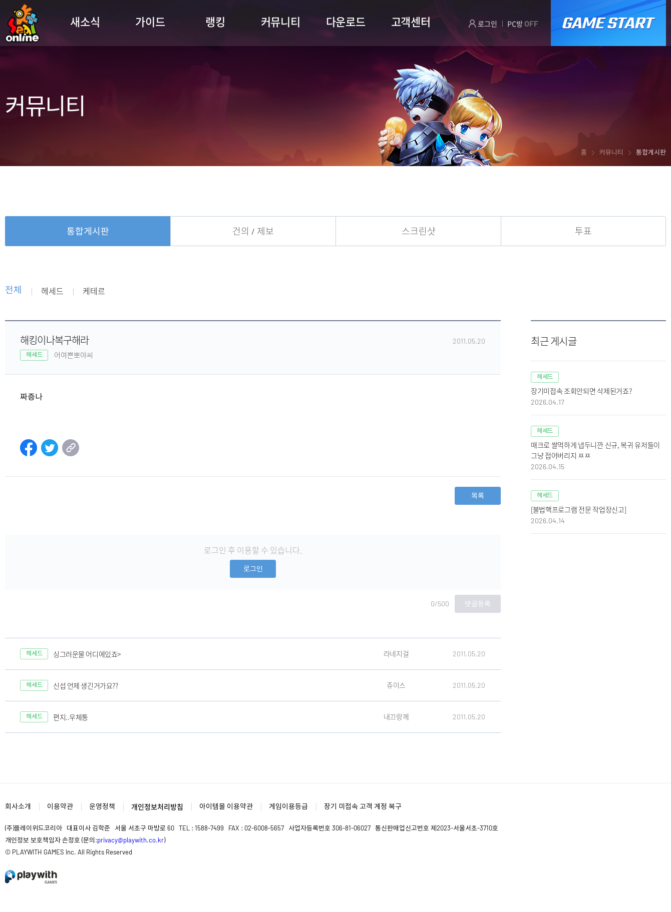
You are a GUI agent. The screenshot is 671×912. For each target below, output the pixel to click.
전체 (13, 290)
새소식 (85, 21)
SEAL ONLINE (22, 23)
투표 (583, 231)
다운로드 (346, 21)
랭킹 (215, 21)
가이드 (150, 21)
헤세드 (52, 291)
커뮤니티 (280, 21)
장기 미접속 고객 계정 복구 (363, 806)
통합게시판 (88, 231)
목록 (477, 495)
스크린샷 (419, 231)
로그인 (482, 23)
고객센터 (411, 21)
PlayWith (31, 876)
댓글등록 (478, 603)
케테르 (94, 291)
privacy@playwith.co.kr (130, 840)
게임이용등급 (288, 806)
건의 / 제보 (253, 231)
